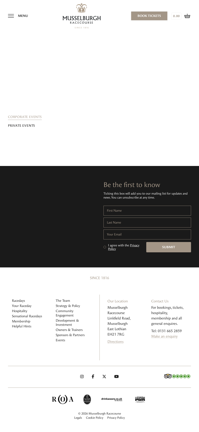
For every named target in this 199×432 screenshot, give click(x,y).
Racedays (18, 301)
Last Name (114, 222)
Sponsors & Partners (70, 335)
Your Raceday (21, 306)
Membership (21, 321)
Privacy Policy (116, 417)
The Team (63, 301)
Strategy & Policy (68, 306)
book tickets (149, 16)
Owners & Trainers (69, 330)
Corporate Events (25, 117)
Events (60, 340)
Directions (115, 341)
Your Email (114, 234)
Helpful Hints (21, 326)
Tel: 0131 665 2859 (166, 331)
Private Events (21, 125)
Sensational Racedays (27, 316)
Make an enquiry (164, 336)
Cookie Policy (94, 417)
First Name (114, 210)
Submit (168, 247)
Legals (78, 417)
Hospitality (19, 311)
